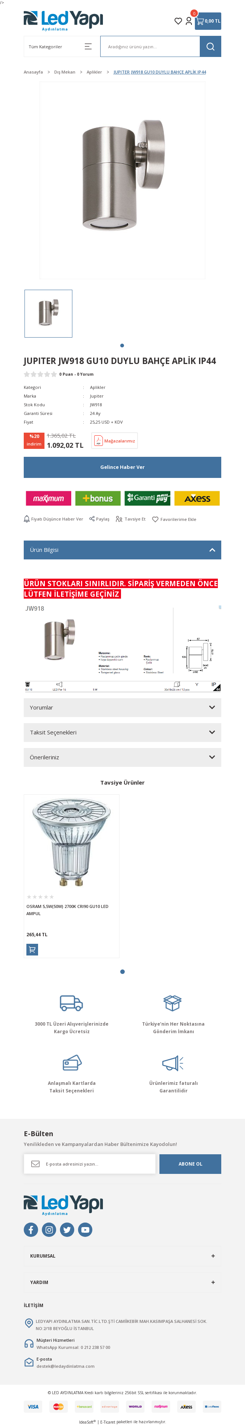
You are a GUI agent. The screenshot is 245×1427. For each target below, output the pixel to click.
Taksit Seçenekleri (53, 732)
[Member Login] (188, 21)
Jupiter (97, 396)
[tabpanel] (48, 314)
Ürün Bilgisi (44, 549)
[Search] (160, 46)
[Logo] (64, 21)
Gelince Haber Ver (122, 467)
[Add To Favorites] (174, 519)
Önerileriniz (44, 757)
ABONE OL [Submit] (190, 1164)
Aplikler (98, 387)
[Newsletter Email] (90, 1164)
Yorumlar (41, 707)
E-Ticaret (107, 1422)
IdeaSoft (87, 1422)
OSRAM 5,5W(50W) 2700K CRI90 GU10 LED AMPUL (67, 909)
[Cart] (208, 21)
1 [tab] (122, 345)
